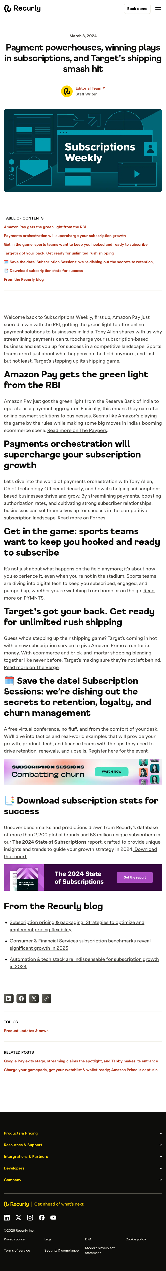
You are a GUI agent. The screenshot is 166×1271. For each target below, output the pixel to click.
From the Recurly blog (24, 279)
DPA (88, 1239)
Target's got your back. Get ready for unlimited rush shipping (59, 253)
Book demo (137, 9)
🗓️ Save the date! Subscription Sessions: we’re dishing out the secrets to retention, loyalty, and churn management (79, 262)
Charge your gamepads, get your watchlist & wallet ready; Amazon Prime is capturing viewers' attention (82, 1070)
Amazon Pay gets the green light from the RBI (45, 227)
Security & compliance (61, 1250)
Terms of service (17, 1250)
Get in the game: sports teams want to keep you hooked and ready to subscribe (76, 244)
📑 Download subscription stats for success (43, 271)
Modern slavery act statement (100, 1250)
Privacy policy (14, 1239)
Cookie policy (136, 1239)
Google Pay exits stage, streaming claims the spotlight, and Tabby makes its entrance (81, 1061)
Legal (48, 1239)
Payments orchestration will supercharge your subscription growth (65, 236)
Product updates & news (26, 1031)
